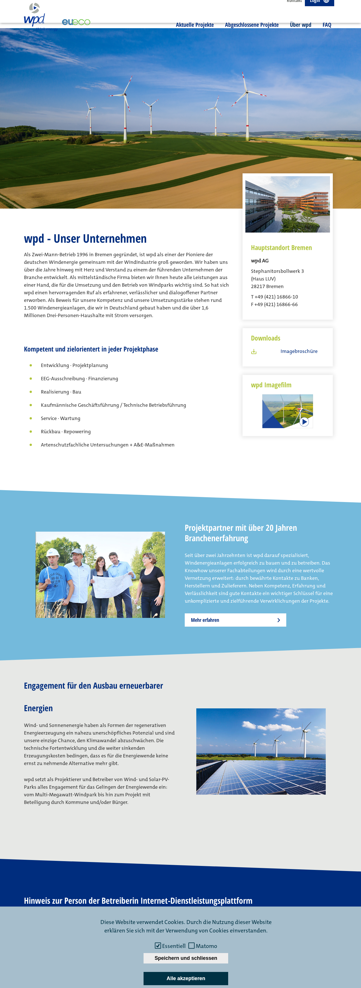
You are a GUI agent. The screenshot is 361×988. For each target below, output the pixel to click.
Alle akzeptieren (186, 978)
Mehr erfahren (205, 565)
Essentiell (174, 946)
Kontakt (294, 6)
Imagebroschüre (299, 297)
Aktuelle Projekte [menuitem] (195, 31)
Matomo (206, 946)
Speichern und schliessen (186, 958)
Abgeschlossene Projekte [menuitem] (252, 31)
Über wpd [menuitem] (300, 31)
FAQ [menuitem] (327, 31)
